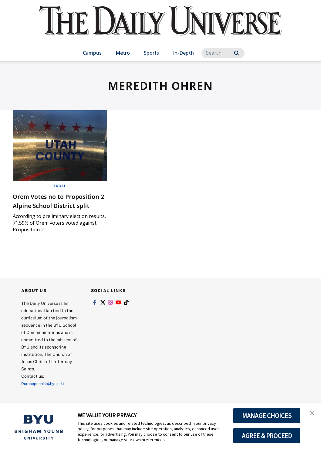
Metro (123, 52)
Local (60, 185)
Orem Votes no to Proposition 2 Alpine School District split (48, 205)
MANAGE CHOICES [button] (267, 415)
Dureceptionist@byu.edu (45, 392)
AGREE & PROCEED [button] (267, 435)
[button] (311, 414)
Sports (151, 52)
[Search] (223, 53)
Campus (92, 52)
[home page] (160, 27)
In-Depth (183, 52)
